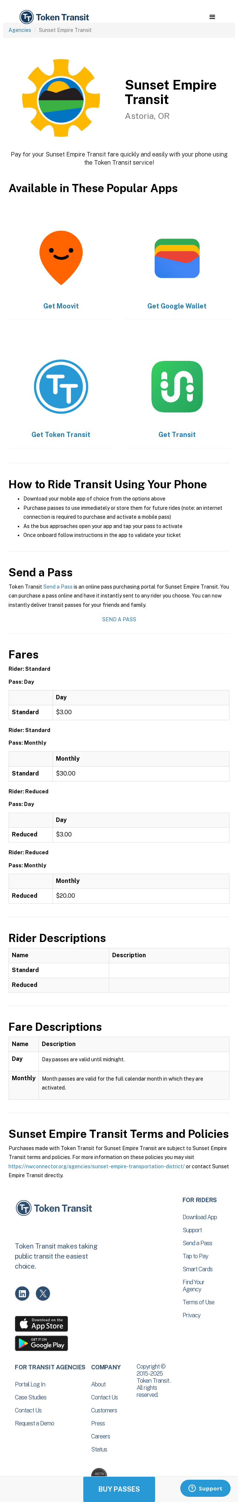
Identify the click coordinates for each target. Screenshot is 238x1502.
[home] (54, 17)
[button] (212, 17)
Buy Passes (119, 1489)
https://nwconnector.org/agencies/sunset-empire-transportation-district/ (97, 1166)
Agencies (20, 30)
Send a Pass (58, 587)
